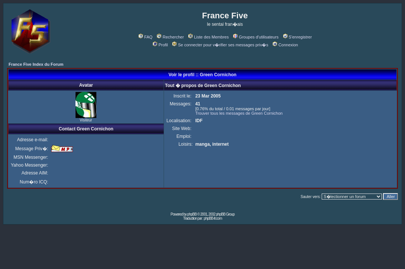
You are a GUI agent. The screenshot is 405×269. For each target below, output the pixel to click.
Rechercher (170, 37)
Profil (160, 45)
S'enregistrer (297, 37)
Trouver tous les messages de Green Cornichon (239, 113)
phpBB (192, 214)
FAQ (145, 37)
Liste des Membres (208, 37)
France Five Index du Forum (36, 64)
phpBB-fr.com (213, 218)
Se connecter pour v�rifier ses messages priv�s (220, 45)
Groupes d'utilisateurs (255, 37)
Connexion (285, 45)
